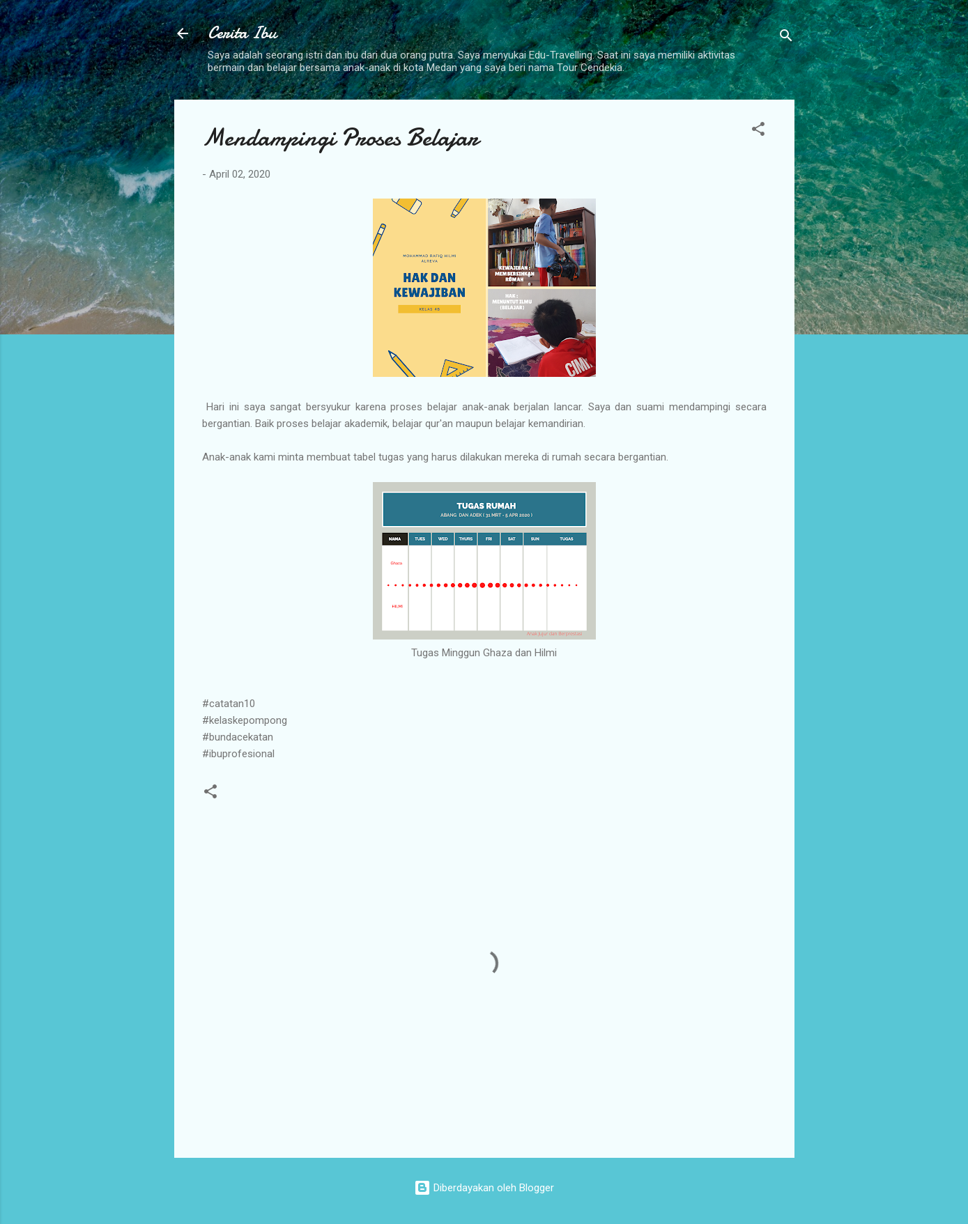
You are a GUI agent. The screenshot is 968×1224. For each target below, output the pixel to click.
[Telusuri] (786, 38)
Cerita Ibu (242, 33)
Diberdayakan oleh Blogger (484, 1188)
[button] (758, 131)
